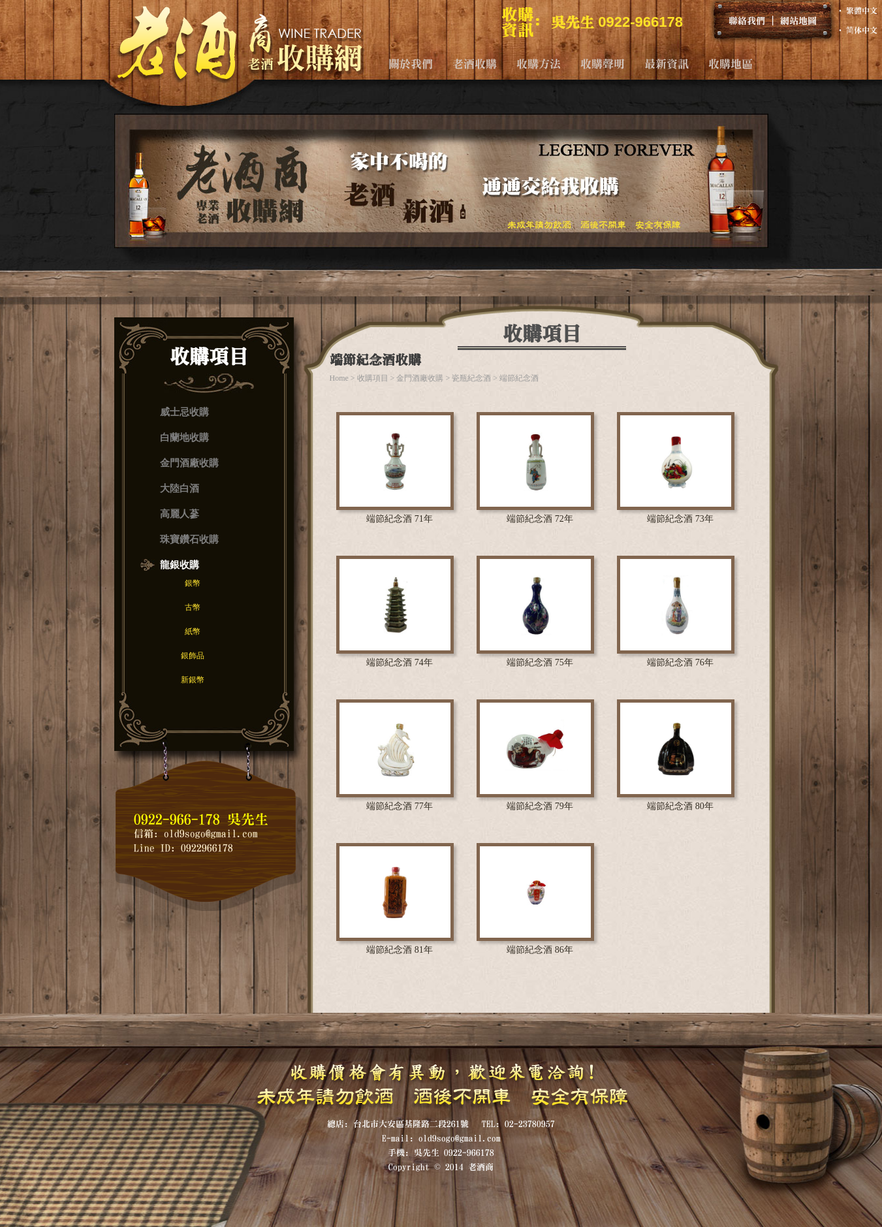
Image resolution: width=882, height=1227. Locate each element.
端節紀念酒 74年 (399, 662)
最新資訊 (666, 63)
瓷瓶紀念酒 (471, 378)
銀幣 (192, 583)
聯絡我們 (747, 20)
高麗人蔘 (179, 514)
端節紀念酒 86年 (540, 950)
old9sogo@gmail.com (211, 833)
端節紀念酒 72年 (540, 519)
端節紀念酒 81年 (399, 950)
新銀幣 (192, 679)
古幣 (192, 607)
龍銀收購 (179, 565)
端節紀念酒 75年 (540, 662)
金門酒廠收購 (189, 463)
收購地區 (730, 63)
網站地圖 (798, 20)
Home (339, 378)
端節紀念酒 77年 (399, 806)
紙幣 (192, 631)
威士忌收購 (184, 412)
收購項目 (372, 378)
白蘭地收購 (184, 437)
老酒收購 (474, 63)
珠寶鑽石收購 (189, 539)
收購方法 (538, 63)
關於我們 (410, 63)
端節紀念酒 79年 (540, 806)
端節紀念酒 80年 (680, 806)
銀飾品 (192, 655)
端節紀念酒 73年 (680, 519)
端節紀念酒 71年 (399, 519)
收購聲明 (602, 63)
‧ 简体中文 (856, 30)
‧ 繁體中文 (856, 10)
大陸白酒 (179, 488)
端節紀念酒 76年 (680, 662)
